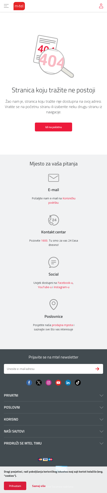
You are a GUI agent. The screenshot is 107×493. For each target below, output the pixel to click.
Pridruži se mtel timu (53, 443)
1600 (44, 240)
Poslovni (53, 407)
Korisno (53, 419)
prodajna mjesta (62, 325)
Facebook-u (65, 283)
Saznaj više (38, 486)
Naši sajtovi (53, 431)
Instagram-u (61, 287)
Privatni (53, 395)
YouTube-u (45, 287)
